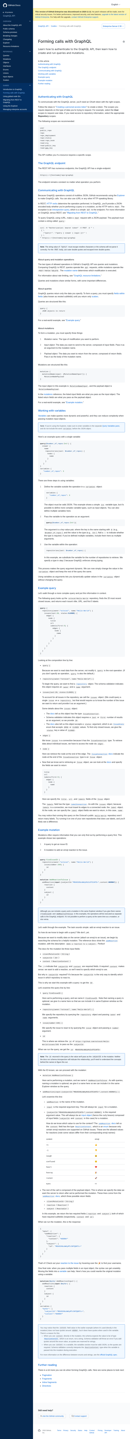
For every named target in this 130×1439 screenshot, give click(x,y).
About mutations (46, 328)
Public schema (9, 29)
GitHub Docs (14, 5)
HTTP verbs (52, 204)
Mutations (7, 59)
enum (105, 1126)
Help (85, 1430)
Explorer (6, 43)
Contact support (79, 1416)
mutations (48, 394)
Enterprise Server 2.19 (113, 26)
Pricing (100, 1430)
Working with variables (47, 74)
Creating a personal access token (71, 107)
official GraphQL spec (108, 1355)
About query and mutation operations (56, 259)
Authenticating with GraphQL (49, 64)
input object (87, 1115)
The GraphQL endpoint (47, 67)
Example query (44, 77)
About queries (45, 288)
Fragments (47, 1379)
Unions (6, 73)
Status (80, 1430)
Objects (6, 62)
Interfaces (7, 66)
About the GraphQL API (12, 25)
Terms (59, 1430)
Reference (7, 52)
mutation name (71, 270)
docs (52, 714)
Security (73, 1430)
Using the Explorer (10, 106)
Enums (6, 70)
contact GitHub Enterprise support (84, 17)
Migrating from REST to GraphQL (12, 101)
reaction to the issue (69, 1263)
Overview (7, 21)
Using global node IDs (11, 96)
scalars (95, 296)
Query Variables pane (110, 426)
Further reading (44, 84)
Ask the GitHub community (52, 1416)
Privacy (65, 1430)
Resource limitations (11, 46)
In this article (43, 61)
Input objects (8, 77)
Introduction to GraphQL (12, 89)
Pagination (47, 1375)
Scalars (6, 80)
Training (116, 1430)
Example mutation (45, 80)
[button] (115, 4)
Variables (42, 416)
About (123, 1430)
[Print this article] (124, 42)
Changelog (7, 39)
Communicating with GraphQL (50, 71)
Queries (6, 55)
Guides (6, 85)
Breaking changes (10, 36)
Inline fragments (49, 1382)
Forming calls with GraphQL (14, 93)
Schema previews (10, 32)
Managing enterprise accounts (15, 109)
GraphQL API (9, 16)
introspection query (60, 210)
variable (63, 1271)
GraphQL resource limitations (87, 276)
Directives (46, 1386)
